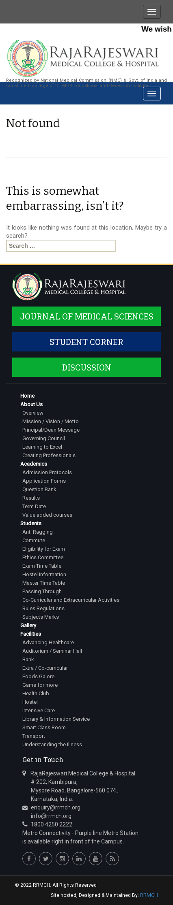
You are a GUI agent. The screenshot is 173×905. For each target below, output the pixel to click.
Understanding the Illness (52, 744)
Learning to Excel (42, 447)
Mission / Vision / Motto (50, 421)
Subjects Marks (40, 617)
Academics (33, 464)
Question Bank (39, 489)
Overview (32, 413)
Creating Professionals (49, 455)
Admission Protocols (47, 472)
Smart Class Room (44, 727)
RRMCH (149, 895)
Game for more (40, 685)
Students (30, 523)
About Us (31, 404)
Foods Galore (38, 676)
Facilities (30, 634)
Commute (33, 540)
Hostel (30, 702)
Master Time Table (43, 583)
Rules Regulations (43, 608)
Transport (33, 736)
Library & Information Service (56, 719)
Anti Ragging (37, 532)
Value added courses (47, 515)
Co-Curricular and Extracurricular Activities (70, 600)
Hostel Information (44, 574)
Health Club (35, 693)
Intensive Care (38, 710)
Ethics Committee (42, 557)
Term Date (34, 506)
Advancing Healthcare (48, 642)
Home (27, 396)
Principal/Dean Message (51, 430)
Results (31, 498)
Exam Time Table (41, 566)
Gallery (28, 625)
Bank (28, 659)
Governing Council (43, 438)
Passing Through (42, 591)
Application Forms (44, 481)
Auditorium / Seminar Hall (52, 651)
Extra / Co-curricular (45, 668)
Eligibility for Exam (43, 549)
